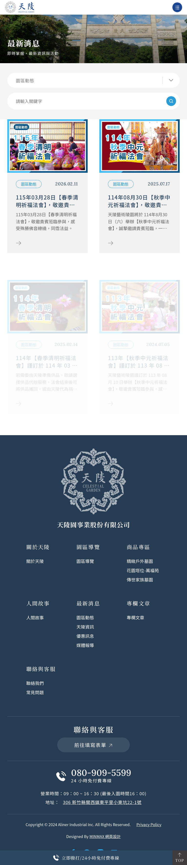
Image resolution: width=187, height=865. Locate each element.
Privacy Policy (148, 824)
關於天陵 (35, 561)
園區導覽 (85, 561)
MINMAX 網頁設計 (105, 836)
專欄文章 (135, 617)
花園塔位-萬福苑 (143, 570)
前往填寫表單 (93, 744)
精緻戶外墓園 (140, 561)
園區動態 (85, 617)
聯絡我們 (35, 683)
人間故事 (35, 617)
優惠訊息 (85, 636)
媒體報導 (85, 645)
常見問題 (35, 692)
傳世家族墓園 (140, 579)
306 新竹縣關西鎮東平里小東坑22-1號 (102, 802)
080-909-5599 (101, 772)
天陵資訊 (85, 626)
